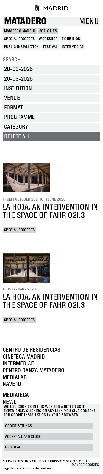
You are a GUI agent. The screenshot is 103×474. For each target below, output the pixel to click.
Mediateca (16, 395)
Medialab (15, 377)
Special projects (19, 230)
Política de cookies (37, 468)
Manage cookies (85, 465)
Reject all (13, 447)
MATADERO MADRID (19, 31)
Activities (48, 31)
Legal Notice (12, 468)
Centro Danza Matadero (33, 370)
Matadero (25, 21)
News (10, 402)
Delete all (17, 136)
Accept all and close (23, 437)
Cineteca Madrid (24, 357)
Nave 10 (12, 384)
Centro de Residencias (31, 350)
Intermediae (18, 363)
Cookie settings (18, 426)
